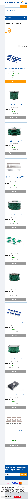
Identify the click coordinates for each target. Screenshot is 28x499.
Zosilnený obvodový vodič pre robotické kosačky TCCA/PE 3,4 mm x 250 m (14, 215)
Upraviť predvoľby (7, 496)
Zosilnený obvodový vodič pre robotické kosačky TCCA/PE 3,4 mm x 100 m (14, 141)
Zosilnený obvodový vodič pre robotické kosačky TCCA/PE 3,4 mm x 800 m (14, 105)
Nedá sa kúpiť (15, 117)
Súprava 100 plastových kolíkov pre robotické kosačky (14, 395)
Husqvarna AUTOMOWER (6, 13)
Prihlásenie (18, 2)
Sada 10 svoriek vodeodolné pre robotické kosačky (14, 251)
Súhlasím (17, 496)
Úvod (2, 10)
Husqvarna (12, 10)
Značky (6, 10)
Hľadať (24, 6)
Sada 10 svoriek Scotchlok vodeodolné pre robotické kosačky (14, 323)
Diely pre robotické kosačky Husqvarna (9, 11)
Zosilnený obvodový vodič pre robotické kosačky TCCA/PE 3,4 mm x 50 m (14, 287)
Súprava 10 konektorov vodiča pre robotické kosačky (14, 69)
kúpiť (15, 81)
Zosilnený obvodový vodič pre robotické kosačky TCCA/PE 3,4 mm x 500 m (14, 359)
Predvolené (4, 46)
